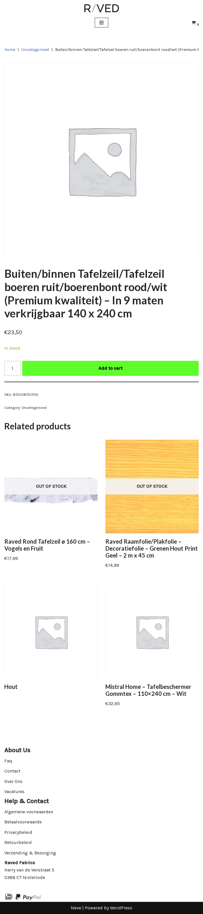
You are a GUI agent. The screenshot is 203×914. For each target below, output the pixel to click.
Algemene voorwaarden (28, 811)
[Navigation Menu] (101, 22)
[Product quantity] (12, 368)
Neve (76, 908)
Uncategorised (35, 49)
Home (9, 49)
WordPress (121, 908)
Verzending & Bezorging (30, 853)
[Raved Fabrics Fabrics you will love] (101, 8)
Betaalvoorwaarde (23, 822)
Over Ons (13, 781)
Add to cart (110, 368)
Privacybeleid (18, 832)
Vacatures (14, 791)
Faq (8, 761)
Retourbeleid (18, 842)
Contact (12, 771)
